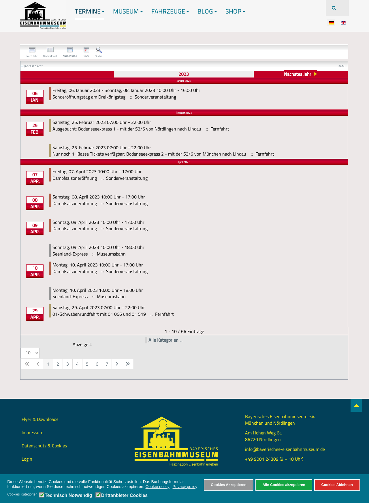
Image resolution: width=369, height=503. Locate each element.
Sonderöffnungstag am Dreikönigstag (88, 96)
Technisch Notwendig (68, 495)
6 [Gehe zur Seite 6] (97, 364)
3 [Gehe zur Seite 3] (67, 364)
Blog (207, 11)
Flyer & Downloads (40, 419)
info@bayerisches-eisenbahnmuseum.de (285, 449)
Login (27, 459)
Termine (89, 11)
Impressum (32, 432)
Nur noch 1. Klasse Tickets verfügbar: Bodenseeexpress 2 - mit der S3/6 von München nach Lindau (149, 154)
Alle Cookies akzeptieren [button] (283, 485)
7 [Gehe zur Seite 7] (107, 364)
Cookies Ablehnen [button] (337, 485)
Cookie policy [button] (158, 486)
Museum (128, 11)
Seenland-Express (70, 253)
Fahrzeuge (170, 11)
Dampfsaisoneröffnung (74, 178)
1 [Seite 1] (48, 364)
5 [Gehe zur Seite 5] (87, 364)
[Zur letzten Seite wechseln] (128, 364)
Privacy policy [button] (185, 486)
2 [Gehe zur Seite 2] (58, 364)
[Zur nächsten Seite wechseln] (117, 364)
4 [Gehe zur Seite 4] (77, 364)
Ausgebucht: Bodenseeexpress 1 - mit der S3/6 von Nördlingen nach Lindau (126, 128)
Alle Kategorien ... (165, 340)
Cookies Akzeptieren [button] (228, 485)
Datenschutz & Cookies (44, 445)
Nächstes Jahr (297, 74)
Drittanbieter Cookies (124, 495)
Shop (235, 11)
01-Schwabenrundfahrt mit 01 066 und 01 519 (99, 314)
